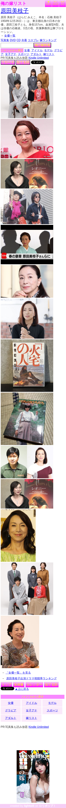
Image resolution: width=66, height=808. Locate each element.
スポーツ (23, 54)
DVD (13, 40)
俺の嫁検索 (42, 45)
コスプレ (33, 40)
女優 (27, 50)
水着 (24, 40)
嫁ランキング (48, 40)
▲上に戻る (22, 688)
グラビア (10, 710)
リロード (8, 62)
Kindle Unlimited (39, 57)
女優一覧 (9, 35)
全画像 (18, 684)
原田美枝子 (15, 11)
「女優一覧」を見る (18, 672)
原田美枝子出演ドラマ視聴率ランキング (31, 678)
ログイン (62, 3)
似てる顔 (23, 62)
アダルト (36, 54)
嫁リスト (48, 3)
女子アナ (10, 54)
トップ (6, 684)
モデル (48, 50)
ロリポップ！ (47, 805)
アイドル (37, 50)
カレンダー (34, 684)
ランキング (55, 3)
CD (18, 40)
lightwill (29, 805)
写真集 (5, 40)
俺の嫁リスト (13, 3)
